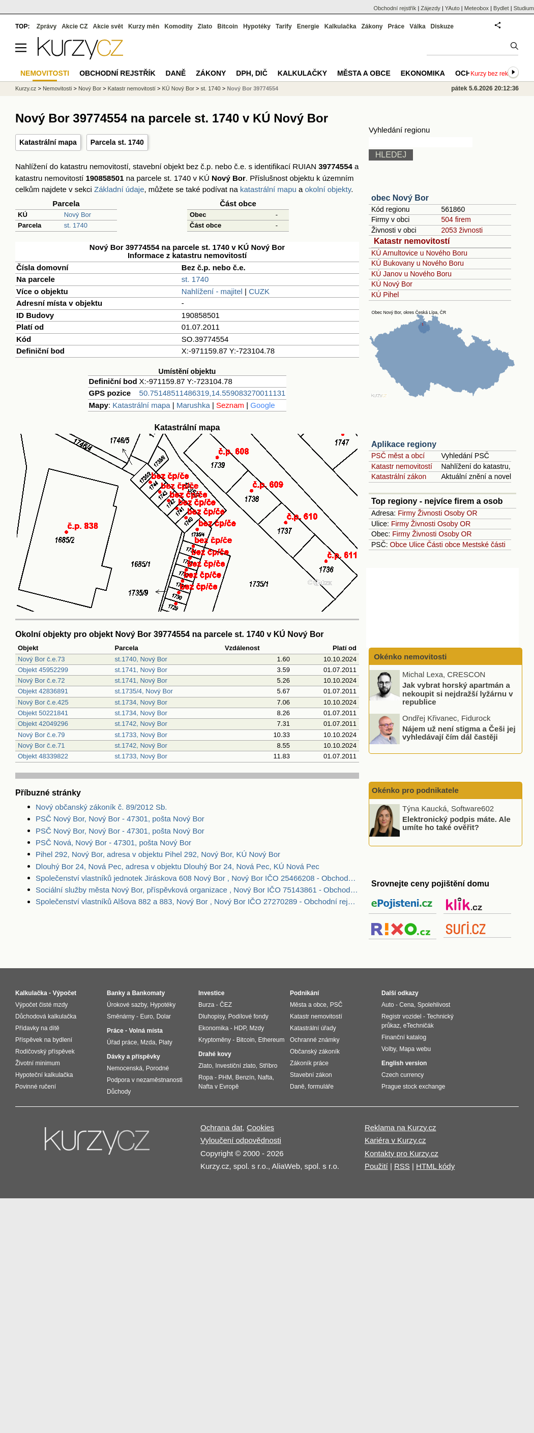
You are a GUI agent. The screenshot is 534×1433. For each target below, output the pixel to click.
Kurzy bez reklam (494, 73)
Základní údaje (119, 189)
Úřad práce (122, 1042)
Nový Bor (77, 214)
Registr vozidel (401, 1016)
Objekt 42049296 (43, 723)
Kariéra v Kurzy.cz (395, 1140)
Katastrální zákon (398, 476)
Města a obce (364, 73)
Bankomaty (148, 993)
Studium (524, 8)
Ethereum (271, 1039)
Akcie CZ (74, 26)
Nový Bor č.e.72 (41, 680)
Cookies (260, 1127)
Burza (206, 1004)
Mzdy (257, 1028)
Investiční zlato (235, 1065)
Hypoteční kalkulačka (44, 1074)
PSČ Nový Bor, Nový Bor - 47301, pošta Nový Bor (120, 818)
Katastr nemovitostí (412, 241)
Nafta (265, 1077)
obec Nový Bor (400, 198)
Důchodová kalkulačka (45, 1016)
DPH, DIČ (251, 73)
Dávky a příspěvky (133, 1056)
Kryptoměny (214, 1039)
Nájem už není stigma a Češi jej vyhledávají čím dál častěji (459, 732)
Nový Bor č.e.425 (43, 702)
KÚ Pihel (385, 295)
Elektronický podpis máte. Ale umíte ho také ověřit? (456, 823)
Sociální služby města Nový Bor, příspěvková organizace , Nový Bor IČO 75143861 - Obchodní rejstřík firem (197, 889)
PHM (225, 1077)
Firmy (407, 513)
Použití (376, 1166)
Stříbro (268, 1065)
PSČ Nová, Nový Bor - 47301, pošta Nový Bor (113, 842)
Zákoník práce (309, 1063)
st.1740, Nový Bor (141, 659)
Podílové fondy (248, 1016)
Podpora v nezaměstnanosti (145, 1080)
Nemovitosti (57, 88)
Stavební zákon (311, 1074)
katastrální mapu (268, 189)
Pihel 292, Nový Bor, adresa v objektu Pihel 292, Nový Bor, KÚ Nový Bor (158, 854)
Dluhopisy (211, 1016)
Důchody (119, 1091)
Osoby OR (460, 513)
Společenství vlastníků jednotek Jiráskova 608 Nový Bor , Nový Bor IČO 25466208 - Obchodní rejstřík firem (197, 878)
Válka (417, 26)
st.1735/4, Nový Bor (144, 691)
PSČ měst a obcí (398, 456)
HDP (240, 1028)
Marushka (193, 405)
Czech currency (402, 1074)
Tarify (284, 26)
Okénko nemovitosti (409, 656)
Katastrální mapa (48, 142)
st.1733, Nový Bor (141, 735)
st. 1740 (75, 225)
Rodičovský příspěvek (45, 1051)
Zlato (205, 26)
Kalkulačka (340, 26)
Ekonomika (423, 73)
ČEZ (226, 1004)
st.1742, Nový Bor (141, 723)
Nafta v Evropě (218, 1086)
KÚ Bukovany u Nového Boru (417, 263)
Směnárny (121, 1016)
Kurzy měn (143, 26)
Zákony (371, 26)
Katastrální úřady (313, 1028)
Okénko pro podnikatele (415, 790)
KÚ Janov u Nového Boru (411, 274)
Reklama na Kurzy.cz (400, 1127)
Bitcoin (227, 26)
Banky (116, 993)
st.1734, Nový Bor (141, 702)
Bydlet (501, 8)
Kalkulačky (302, 73)
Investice (211, 993)
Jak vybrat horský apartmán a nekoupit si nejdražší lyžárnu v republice (457, 693)
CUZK (259, 291)
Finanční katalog (403, 1037)
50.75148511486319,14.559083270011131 (212, 393)
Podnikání (304, 993)
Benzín (244, 1077)
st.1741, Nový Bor (141, 670)
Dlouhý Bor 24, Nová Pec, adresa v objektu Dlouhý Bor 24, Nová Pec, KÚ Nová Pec (177, 866)
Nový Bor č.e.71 (41, 745)
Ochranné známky (314, 1039)
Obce (398, 544)
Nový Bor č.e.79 (41, 735)
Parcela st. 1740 (117, 142)
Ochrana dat (221, 1127)
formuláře (321, 1086)
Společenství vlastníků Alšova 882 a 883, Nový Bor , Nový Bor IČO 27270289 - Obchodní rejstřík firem (197, 901)
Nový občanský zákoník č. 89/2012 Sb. (101, 807)
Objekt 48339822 (43, 756)
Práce (396, 26)
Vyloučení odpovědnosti (240, 1140)
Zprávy (46, 26)
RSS (402, 1166)
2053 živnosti (462, 230)
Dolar (163, 1016)
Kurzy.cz (25, 88)
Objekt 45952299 (43, 670)
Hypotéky (257, 26)
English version (404, 1063)
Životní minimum (37, 1063)
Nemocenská (124, 1068)
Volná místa (145, 1030)
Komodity (178, 26)
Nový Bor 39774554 (252, 88)
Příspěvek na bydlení (43, 1039)
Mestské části (484, 544)
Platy (165, 1042)
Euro (146, 1016)
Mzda (147, 1042)
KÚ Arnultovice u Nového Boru (419, 253)
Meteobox (476, 8)
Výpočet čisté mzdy (41, 1004)
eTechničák (418, 1025)
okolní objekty (328, 189)
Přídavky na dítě (37, 1028)
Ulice (417, 544)
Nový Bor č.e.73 (41, 659)
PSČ (336, 1004)
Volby (388, 1049)
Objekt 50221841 (43, 713)
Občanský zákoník (315, 1051)
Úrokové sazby (126, 1004)
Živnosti (430, 513)
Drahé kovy (214, 1054)
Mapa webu (415, 1049)
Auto (387, 1004)
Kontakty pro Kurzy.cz (401, 1153)
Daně (176, 73)
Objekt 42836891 (43, 691)
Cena (406, 1004)
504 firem (455, 219)
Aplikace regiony (403, 444)
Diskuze (442, 26)
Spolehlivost (434, 1004)
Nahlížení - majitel (212, 291)
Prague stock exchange (413, 1086)
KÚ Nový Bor (391, 284)
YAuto (452, 8)
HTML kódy (435, 1166)
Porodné (157, 1068)
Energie (308, 26)
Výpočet (64, 993)
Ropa (205, 1077)
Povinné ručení (35, 1086)
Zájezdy (430, 8)
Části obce (443, 544)
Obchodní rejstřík (395, 8)
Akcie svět (108, 26)
